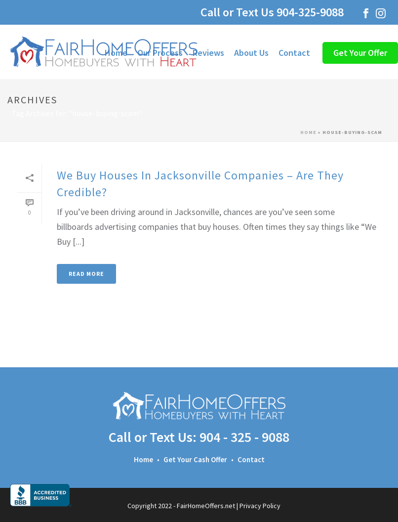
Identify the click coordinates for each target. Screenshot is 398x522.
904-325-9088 (313, 12)
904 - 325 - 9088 (244, 437)
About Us (251, 52)
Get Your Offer (360, 52)
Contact (294, 52)
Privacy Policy (259, 505)
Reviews (208, 52)
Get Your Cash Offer (195, 459)
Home (308, 132)
